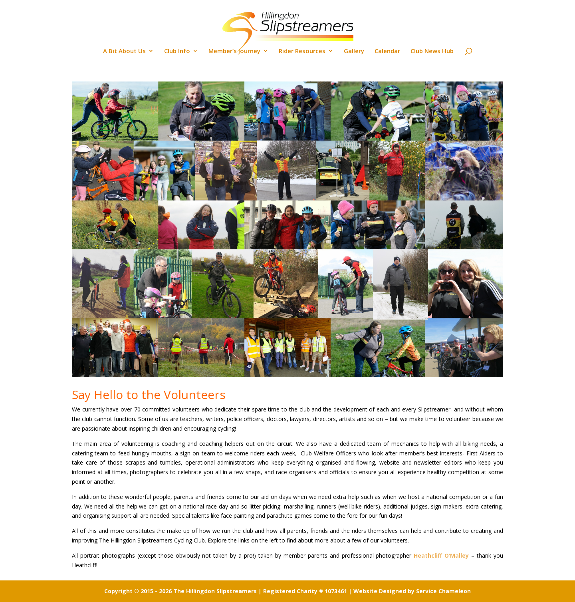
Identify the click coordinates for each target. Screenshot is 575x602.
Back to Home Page (534, 7)
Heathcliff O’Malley (441, 555)
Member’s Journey (234, 51)
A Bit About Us (124, 51)
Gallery (354, 51)
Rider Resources (302, 51)
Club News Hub (432, 51)
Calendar (387, 51)
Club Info (177, 51)
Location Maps (421, 7)
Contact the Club (474, 7)
